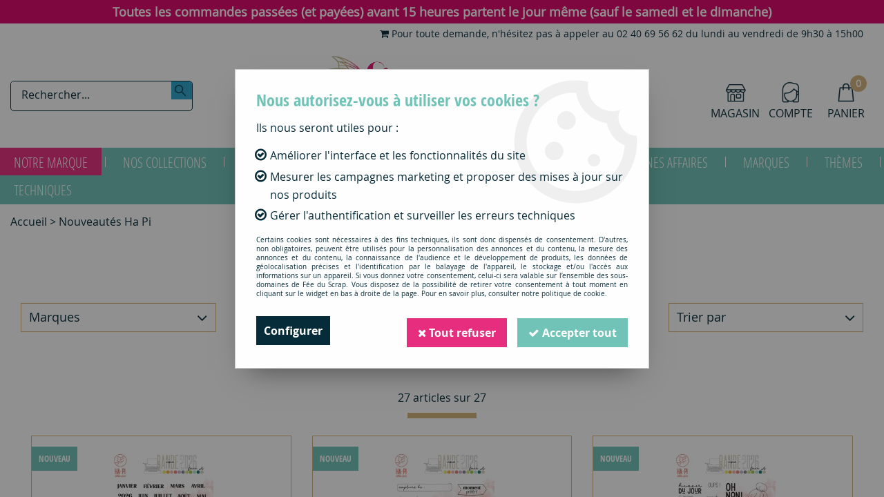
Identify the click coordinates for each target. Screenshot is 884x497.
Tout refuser (456, 330)
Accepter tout (572, 330)
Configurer (293, 330)
